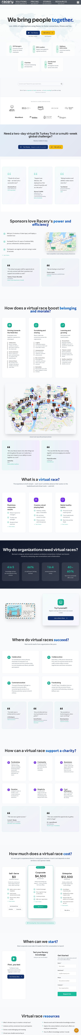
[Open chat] (76, 1030)
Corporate (18, 909)
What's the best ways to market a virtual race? (17, 1022)
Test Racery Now (15, 977)
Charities (11, 909)
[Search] (61, 84)
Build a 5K (44, 92)
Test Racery (33, 33)
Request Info (67, 994)
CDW (61, 191)
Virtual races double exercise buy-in (13, 1033)
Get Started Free (14, 906)
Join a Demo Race (61, 618)
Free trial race (38, 92)
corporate (29, 90)
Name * (59, 963)
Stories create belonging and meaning (14, 1030)
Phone (59, 977)
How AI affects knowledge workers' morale (56, 1032)
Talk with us (48, 33)
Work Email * (61, 970)
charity (34, 90)
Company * (60, 985)
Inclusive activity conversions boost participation (17, 1026)
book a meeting (47, 90)
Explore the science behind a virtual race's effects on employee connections (59, 1027)
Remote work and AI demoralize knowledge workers (59, 1022)
